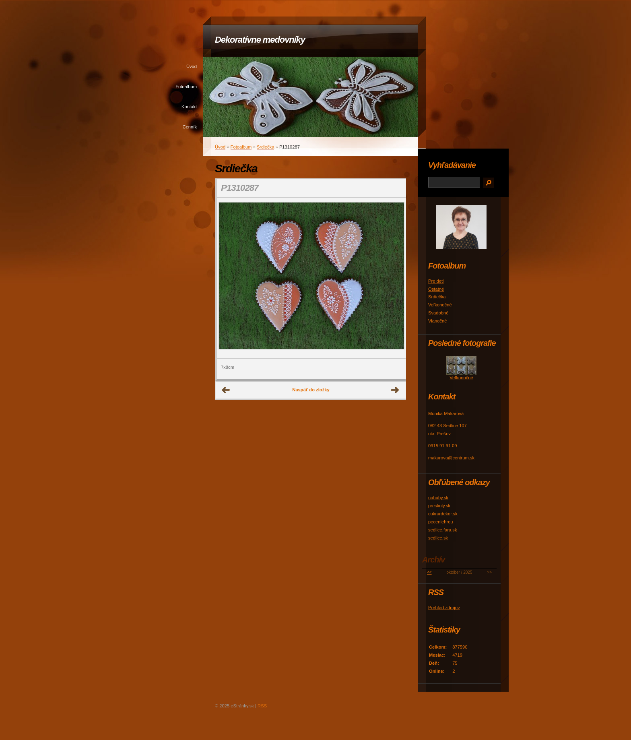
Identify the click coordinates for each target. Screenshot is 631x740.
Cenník (190, 126)
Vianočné (437, 320)
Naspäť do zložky (310, 389)
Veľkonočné (440, 304)
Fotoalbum (186, 86)
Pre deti (436, 281)
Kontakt (189, 106)
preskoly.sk (439, 505)
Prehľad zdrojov (444, 607)
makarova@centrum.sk (451, 457)
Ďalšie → (395, 390)
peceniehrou (440, 521)
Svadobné (438, 312)
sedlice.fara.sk (442, 529)
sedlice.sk (438, 537)
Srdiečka (265, 147)
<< (429, 572)
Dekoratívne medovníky (260, 40)
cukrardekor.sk (443, 513)
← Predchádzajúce (226, 390)
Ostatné (436, 289)
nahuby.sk (438, 497)
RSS (262, 705)
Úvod (191, 66)
